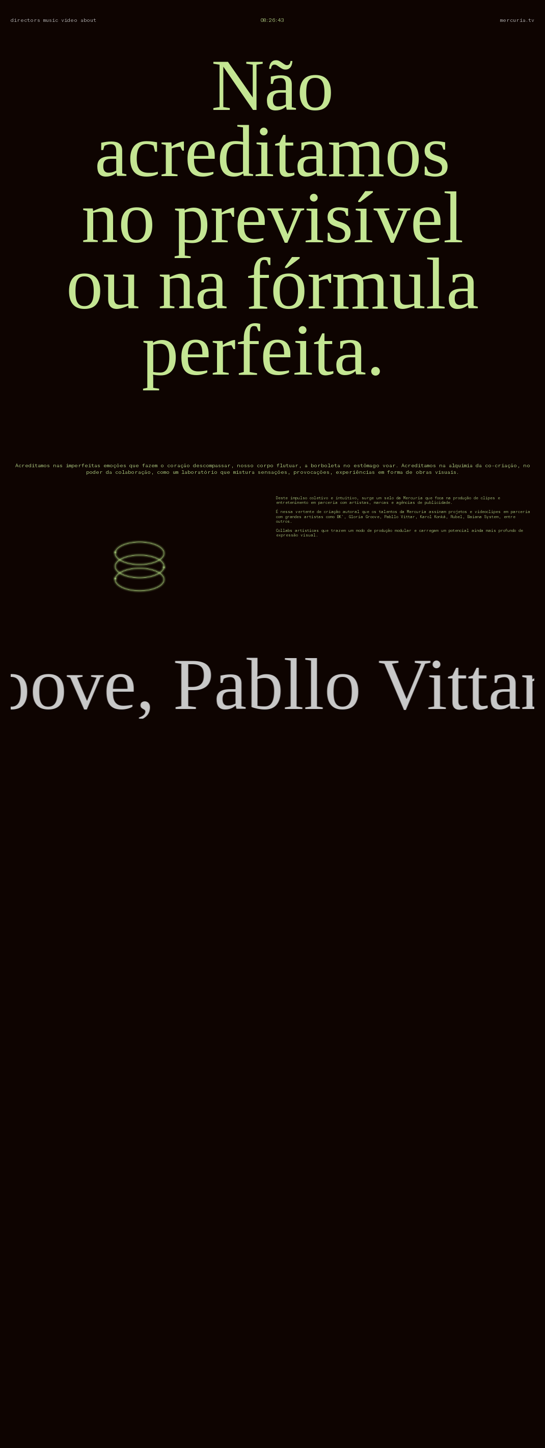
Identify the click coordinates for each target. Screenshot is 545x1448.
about (88, 20)
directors (25, 20)
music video (60, 20)
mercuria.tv (517, 20)
